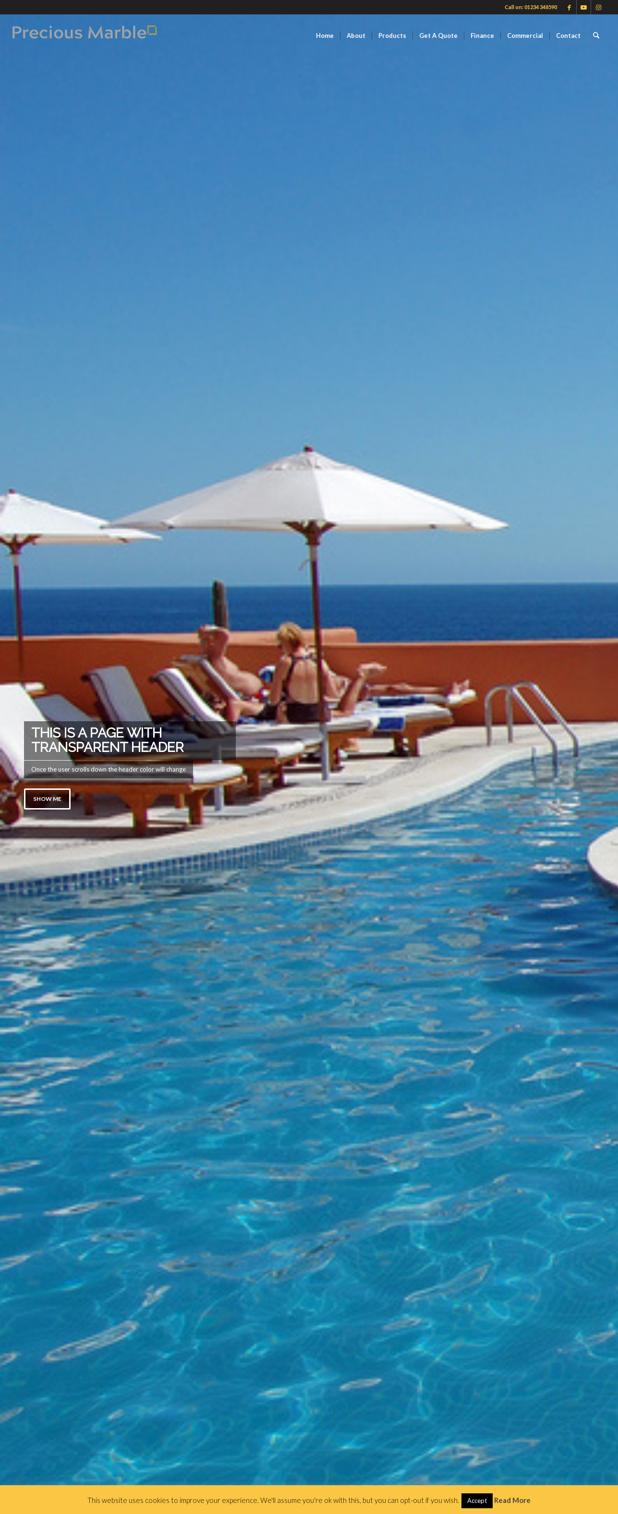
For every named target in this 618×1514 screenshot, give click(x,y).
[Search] (596, 35)
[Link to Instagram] (598, 7)
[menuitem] (325, 35)
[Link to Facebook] (569, 7)
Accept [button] (477, 1500)
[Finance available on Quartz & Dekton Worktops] (84, 35)
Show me (47, 798)
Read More (512, 1500)
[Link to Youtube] (584, 7)
